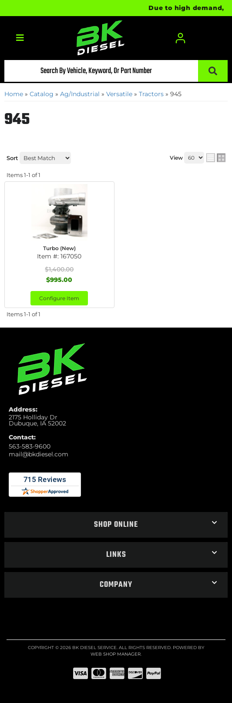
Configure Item (59, 298)
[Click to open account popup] (180, 38)
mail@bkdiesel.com (38, 454)
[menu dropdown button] (19, 38)
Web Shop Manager (116, 654)
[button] (116, 71)
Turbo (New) (59, 248)
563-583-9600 (29, 446)
